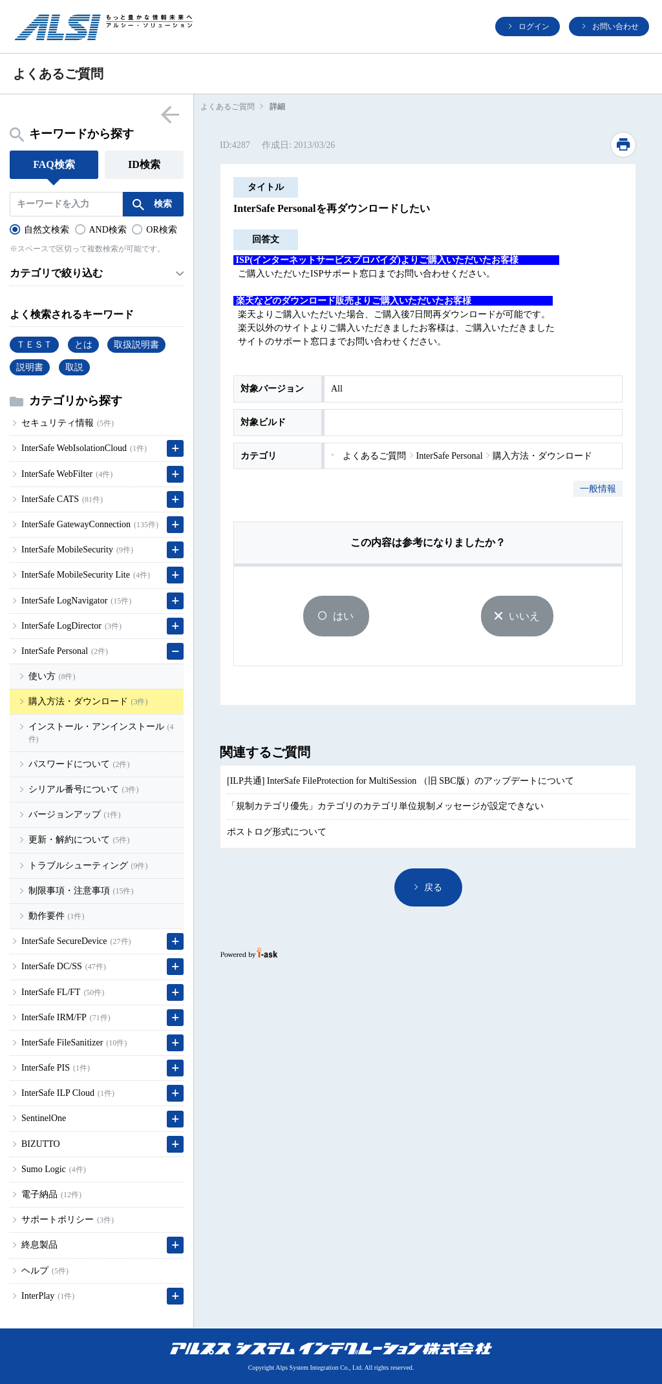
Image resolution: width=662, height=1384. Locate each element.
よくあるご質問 (227, 106)
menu (170, 114)
